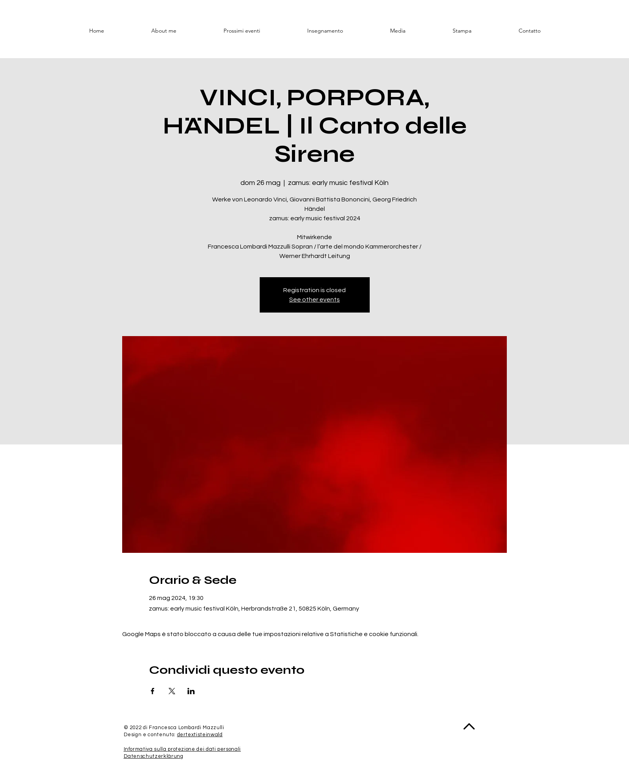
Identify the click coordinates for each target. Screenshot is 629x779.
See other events (314, 299)
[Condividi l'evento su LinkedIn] (191, 691)
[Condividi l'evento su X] (172, 691)
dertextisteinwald (200, 734)
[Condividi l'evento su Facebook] (152, 691)
